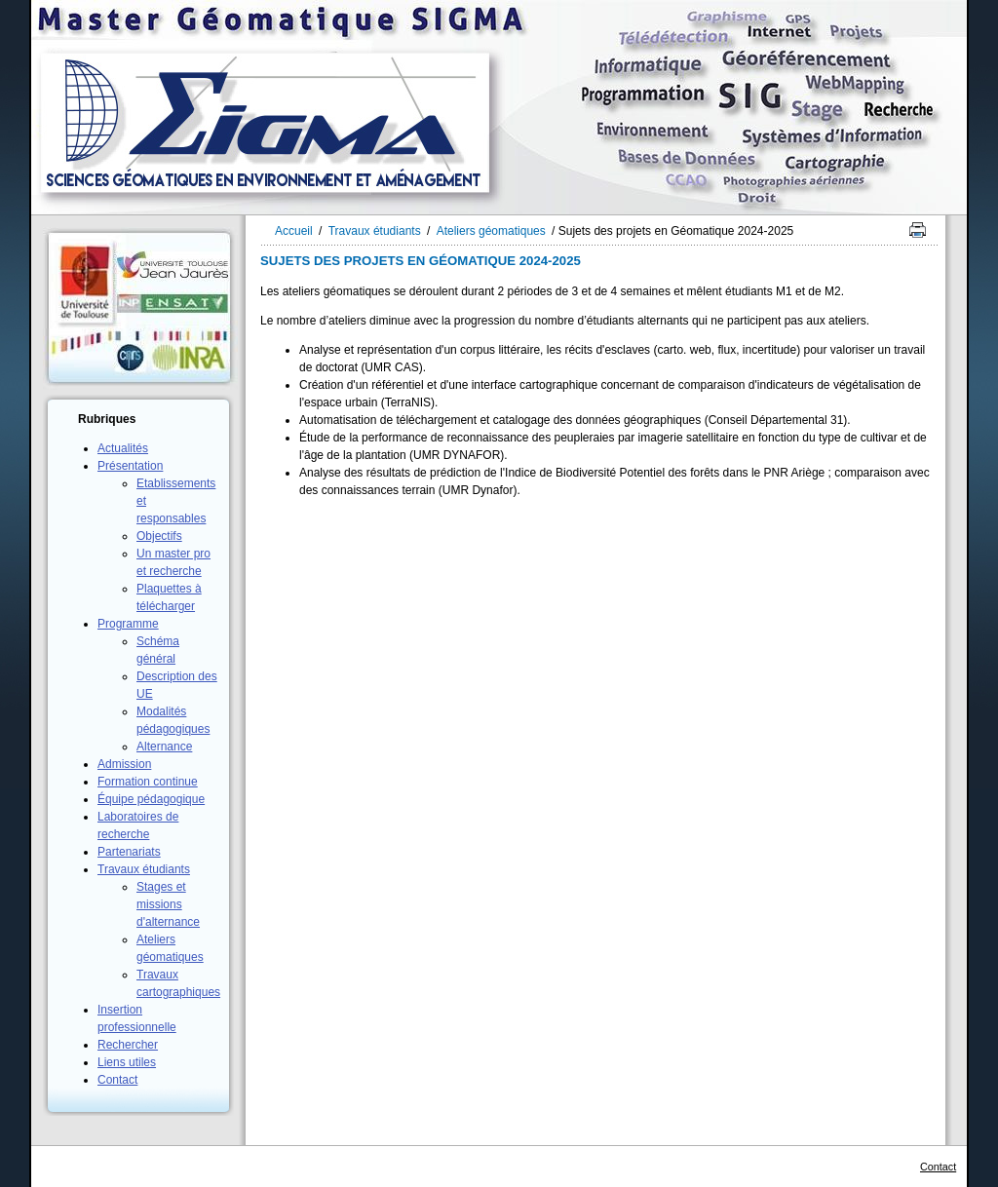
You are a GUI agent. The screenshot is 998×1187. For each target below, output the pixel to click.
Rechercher (127, 1045)
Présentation (130, 466)
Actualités (122, 448)
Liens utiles (126, 1062)
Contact (117, 1080)
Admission (124, 764)
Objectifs (159, 536)
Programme (128, 624)
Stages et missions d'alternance (168, 904)
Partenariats (129, 852)
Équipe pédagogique (151, 799)
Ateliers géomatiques (491, 231)
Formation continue (147, 781)
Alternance (164, 746)
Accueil (294, 231)
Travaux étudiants (143, 869)
